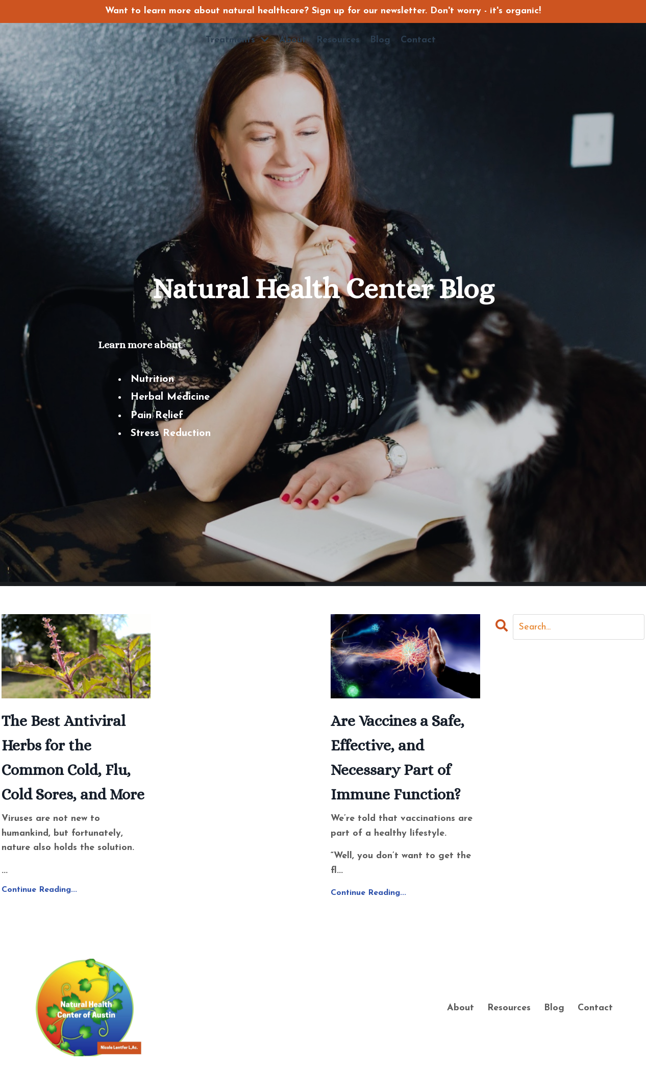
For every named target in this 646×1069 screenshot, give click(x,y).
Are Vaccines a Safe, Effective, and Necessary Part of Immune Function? (397, 757)
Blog (380, 40)
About (292, 40)
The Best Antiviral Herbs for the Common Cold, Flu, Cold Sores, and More (73, 757)
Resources (338, 40)
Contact (418, 40)
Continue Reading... (39, 890)
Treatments (237, 40)
